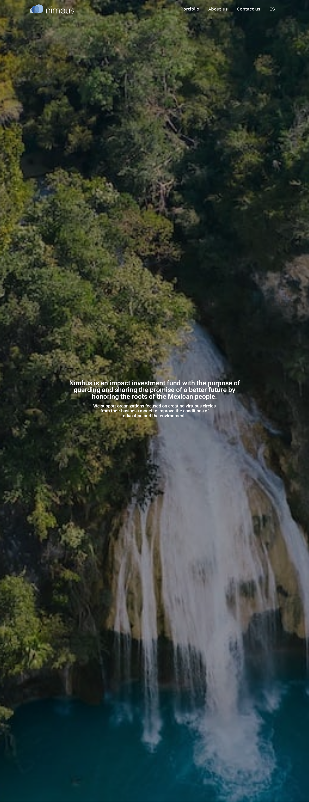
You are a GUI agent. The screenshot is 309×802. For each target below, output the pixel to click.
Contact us (248, 9)
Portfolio (189, 9)
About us (218, 9)
